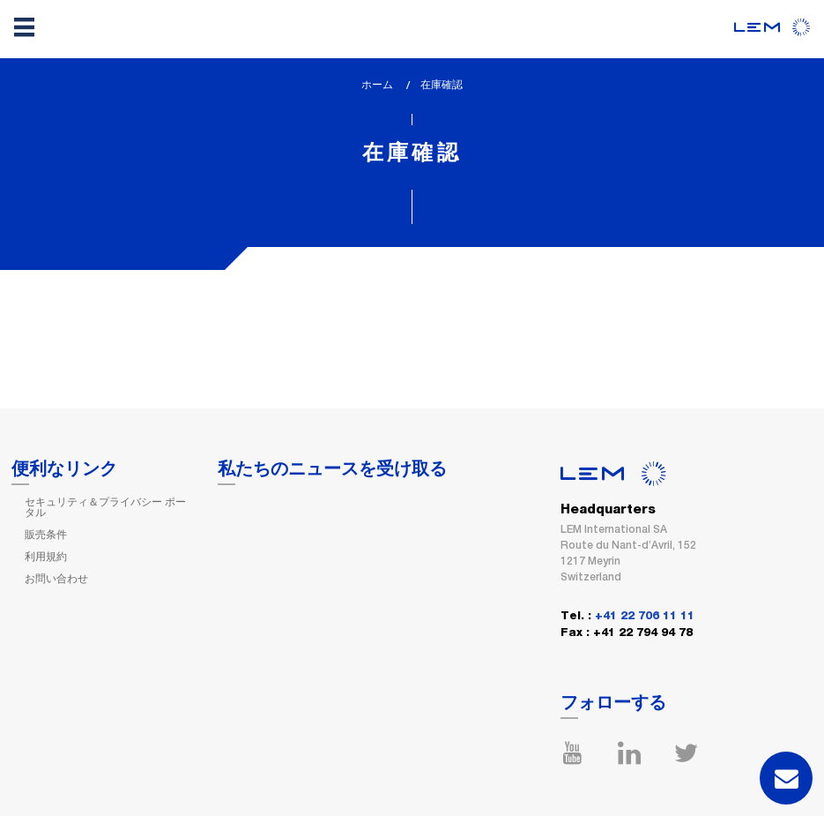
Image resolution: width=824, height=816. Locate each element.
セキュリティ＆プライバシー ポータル (105, 507)
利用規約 (46, 556)
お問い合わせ (56, 578)
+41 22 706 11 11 (644, 616)
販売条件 (46, 534)
